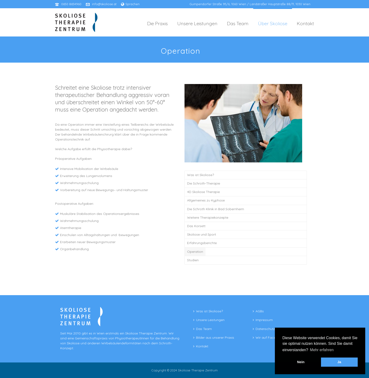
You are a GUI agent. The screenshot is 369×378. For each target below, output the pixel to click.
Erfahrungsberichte (202, 243)
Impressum (263, 320)
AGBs (258, 311)
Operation (195, 251)
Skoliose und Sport (201, 234)
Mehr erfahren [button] (322, 350)
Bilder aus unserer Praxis (213, 337)
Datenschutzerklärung (271, 329)
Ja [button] (339, 362)
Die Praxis (157, 23)
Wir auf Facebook (268, 337)
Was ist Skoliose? (200, 175)
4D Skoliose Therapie (203, 192)
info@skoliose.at (104, 4)
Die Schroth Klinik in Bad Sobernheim (215, 209)
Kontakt (305, 23)
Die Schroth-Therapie (203, 183)
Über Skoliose (272, 23)
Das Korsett (196, 226)
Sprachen (130, 4)
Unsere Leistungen (197, 23)
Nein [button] (301, 362)
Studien (193, 260)
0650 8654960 (71, 4)
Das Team (238, 23)
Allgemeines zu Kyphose (206, 200)
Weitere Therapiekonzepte (207, 217)
